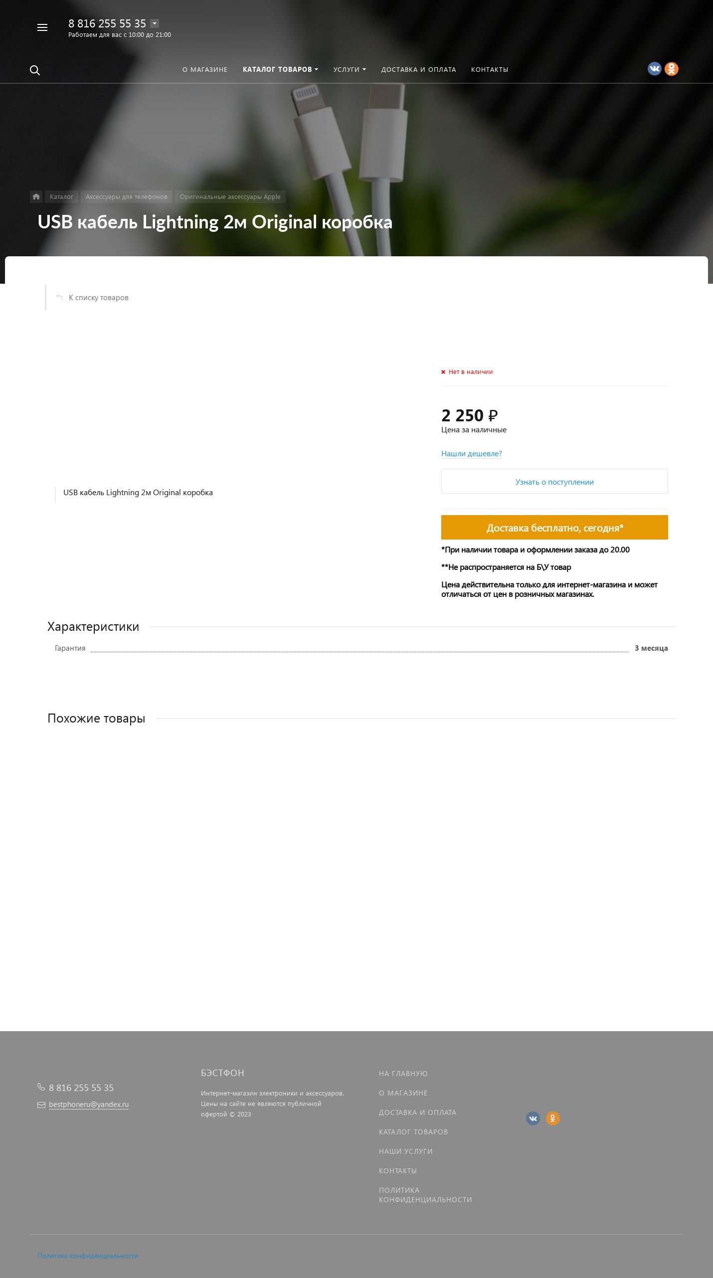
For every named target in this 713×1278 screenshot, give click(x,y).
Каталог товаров (413, 1131)
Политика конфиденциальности (87, 1255)
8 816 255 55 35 (107, 22)
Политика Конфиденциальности (425, 1194)
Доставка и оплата (418, 1112)
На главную (403, 1073)
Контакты (398, 1170)
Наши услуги (406, 1151)
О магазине (403, 1092)
